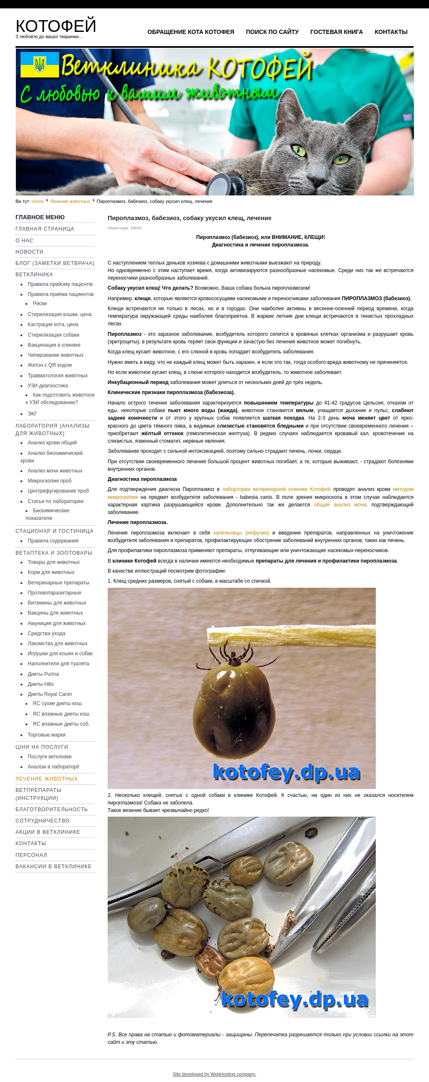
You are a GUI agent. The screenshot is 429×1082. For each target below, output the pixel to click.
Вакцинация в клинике (54, 345)
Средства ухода (46, 633)
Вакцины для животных (55, 613)
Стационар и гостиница (55, 531)
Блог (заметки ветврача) (55, 263)
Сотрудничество (43, 821)
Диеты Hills (41, 684)
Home (37, 201)
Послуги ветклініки (49, 757)
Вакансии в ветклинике (54, 866)
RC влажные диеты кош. (61, 714)
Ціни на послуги (42, 747)
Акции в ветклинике (48, 832)
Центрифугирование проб (58, 491)
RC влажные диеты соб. (61, 724)
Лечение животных (70, 201)
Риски (40, 303)
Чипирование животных (55, 355)
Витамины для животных (57, 603)
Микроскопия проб (49, 481)
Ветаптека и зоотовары (54, 553)
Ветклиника (34, 275)
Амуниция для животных (57, 623)
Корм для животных (51, 572)
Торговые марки (46, 735)
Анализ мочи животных (55, 471)
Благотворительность (52, 809)
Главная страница (45, 229)
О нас (25, 241)
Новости (30, 252)
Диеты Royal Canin (50, 694)
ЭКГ (32, 414)
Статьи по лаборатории (55, 501)
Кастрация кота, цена (53, 324)
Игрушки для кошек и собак (60, 653)
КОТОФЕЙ (56, 26)
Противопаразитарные (54, 593)
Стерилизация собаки (53, 335)
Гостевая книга (336, 32)
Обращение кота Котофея (190, 32)
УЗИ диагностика (48, 386)
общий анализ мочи (340, 505)
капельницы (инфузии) (241, 533)
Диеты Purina (43, 674)
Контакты (391, 32)
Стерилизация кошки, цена (59, 314)
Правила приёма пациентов (60, 294)
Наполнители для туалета (58, 664)
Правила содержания (53, 541)
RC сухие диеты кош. (58, 703)
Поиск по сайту (272, 32)
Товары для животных (54, 562)
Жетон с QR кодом (50, 365)
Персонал (31, 855)
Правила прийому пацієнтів (60, 284)
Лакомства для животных (57, 643)
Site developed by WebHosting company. (214, 1074)
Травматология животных (58, 376)
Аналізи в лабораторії (53, 767)
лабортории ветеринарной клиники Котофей (276, 489)
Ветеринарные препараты (58, 583)
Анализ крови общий (52, 443)
